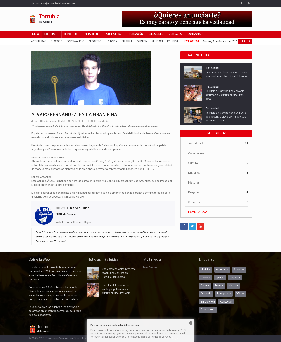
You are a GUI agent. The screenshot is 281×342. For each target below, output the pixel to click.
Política (172, 41)
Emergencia (208, 301)
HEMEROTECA (197, 212)
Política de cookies (160, 337)
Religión (157, 41)
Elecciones (156, 34)
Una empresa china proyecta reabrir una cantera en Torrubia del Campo (93, 273)
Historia (111, 41)
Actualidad (38, 41)
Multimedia (113, 34)
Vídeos (240, 293)
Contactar (195, 34)
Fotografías (224, 293)
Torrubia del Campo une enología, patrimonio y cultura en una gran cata (225, 95)
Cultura (127, 41)
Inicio (35, 34)
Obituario (175, 34)
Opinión (142, 41)
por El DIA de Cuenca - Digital (50, 121)
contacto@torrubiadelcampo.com (53, 3)
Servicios (91, 34)
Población (136, 34)
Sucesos (56, 41)
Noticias (50, 34)
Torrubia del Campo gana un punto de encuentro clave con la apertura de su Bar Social (226, 116)
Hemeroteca (191, 41)
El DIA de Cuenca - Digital (76, 222)
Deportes (70, 34)
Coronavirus (75, 41)
